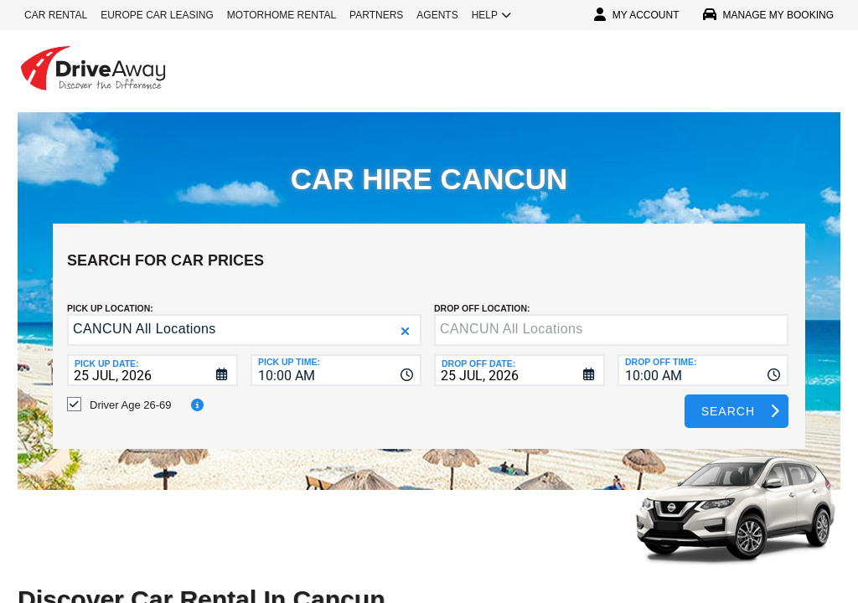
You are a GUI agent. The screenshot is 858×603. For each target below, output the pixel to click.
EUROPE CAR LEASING (157, 15)
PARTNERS (376, 15)
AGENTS (436, 15)
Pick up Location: (110, 296)
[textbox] (611, 317)
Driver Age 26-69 (131, 392)
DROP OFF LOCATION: (482, 296)
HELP (491, 15)
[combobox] (336, 357)
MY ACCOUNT (637, 15)
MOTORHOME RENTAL (281, 15)
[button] (405, 318)
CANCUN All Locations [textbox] (144, 316)
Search (728, 398)
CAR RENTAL (55, 15)
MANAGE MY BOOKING (768, 15)
